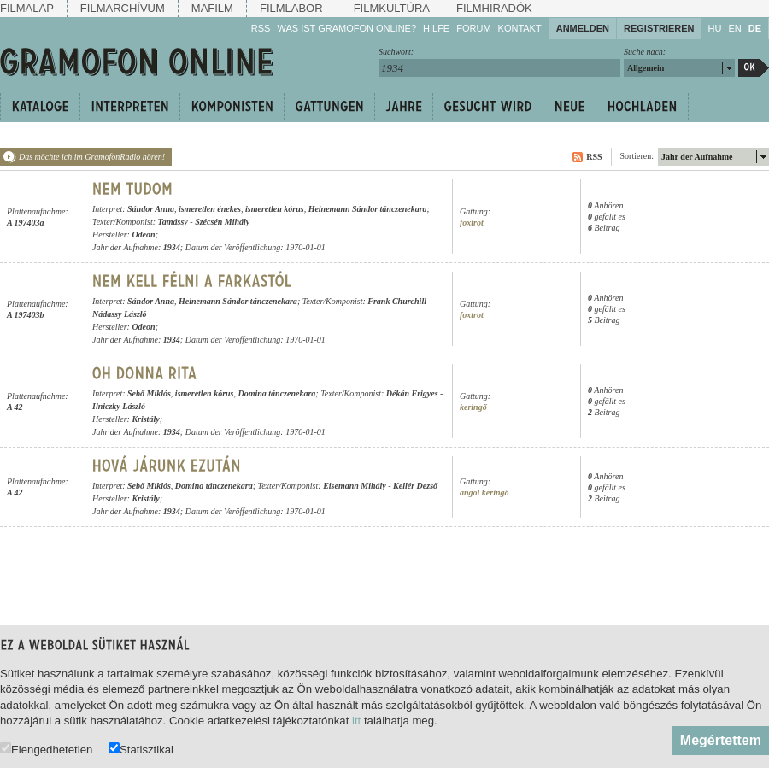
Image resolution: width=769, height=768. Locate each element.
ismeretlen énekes (210, 209)
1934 (171, 247)
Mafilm (212, 8)
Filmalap (27, 8)
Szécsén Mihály (222, 221)
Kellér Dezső (415, 485)
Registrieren (659, 28)
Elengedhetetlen (46, 748)
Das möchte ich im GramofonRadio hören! (92, 156)
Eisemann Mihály (354, 485)
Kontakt (520, 28)
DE (754, 28)
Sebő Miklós (149, 393)
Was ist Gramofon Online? (346, 28)
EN (734, 28)
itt (356, 720)
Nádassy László (119, 314)
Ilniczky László (118, 406)
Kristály (145, 419)
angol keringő (484, 492)
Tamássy (173, 221)
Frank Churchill (396, 301)
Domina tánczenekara (276, 393)
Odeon (143, 234)
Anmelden (582, 28)
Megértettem (720, 740)
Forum (473, 28)
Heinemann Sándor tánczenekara (367, 209)
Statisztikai (141, 748)
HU (715, 28)
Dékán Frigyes (412, 393)
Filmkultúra (392, 8)
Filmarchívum (122, 8)
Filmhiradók (494, 8)
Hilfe (436, 28)
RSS (261, 28)
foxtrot (472, 222)
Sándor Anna (150, 209)
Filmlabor (291, 8)
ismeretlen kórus (274, 209)
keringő (473, 407)
